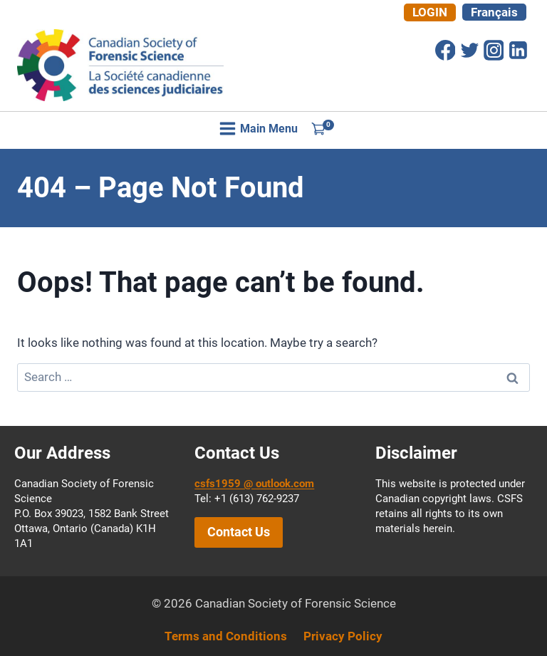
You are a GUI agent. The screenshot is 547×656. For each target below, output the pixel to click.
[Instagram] (493, 50)
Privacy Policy (342, 636)
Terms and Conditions (226, 636)
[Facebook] (445, 50)
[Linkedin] (518, 50)
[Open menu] (258, 128)
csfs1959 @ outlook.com (254, 483)
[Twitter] (469, 50)
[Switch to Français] (494, 12)
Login (429, 12)
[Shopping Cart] (322, 128)
